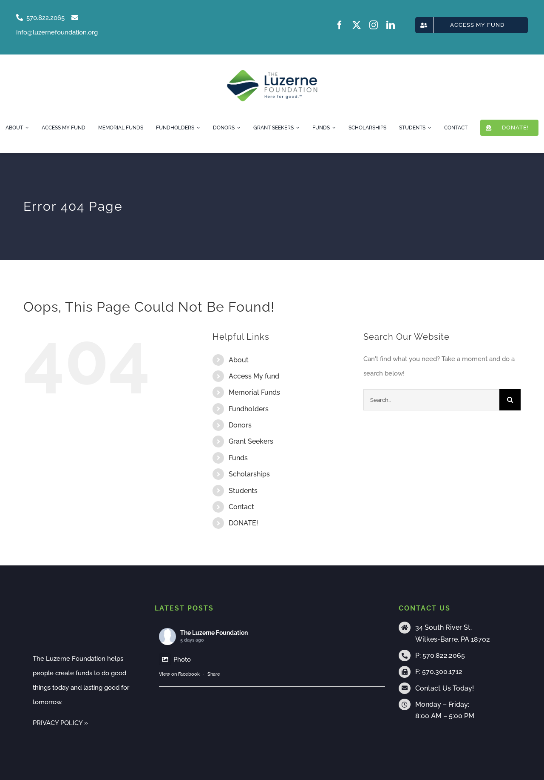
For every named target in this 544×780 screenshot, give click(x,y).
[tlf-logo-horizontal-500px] (271, 72)
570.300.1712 (442, 672)
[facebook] (339, 25)
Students (243, 491)
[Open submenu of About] (26, 128)
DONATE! (243, 523)
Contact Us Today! (444, 688)
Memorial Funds (254, 392)
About (239, 360)
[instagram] (373, 25)
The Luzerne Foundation (214, 632)
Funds (238, 458)
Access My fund (254, 376)
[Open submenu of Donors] (238, 128)
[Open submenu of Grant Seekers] (297, 128)
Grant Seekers (251, 441)
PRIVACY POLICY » (60, 723)
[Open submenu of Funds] (333, 128)
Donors (240, 425)
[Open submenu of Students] (428, 128)
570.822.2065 (443, 655)
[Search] (510, 399)
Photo (175, 659)
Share (213, 674)
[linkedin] (390, 25)
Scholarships (249, 474)
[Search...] (431, 399)
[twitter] (356, 25)
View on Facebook (179, 674)
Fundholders (249, 409)
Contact (241, 507)
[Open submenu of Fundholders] (197, 128)
